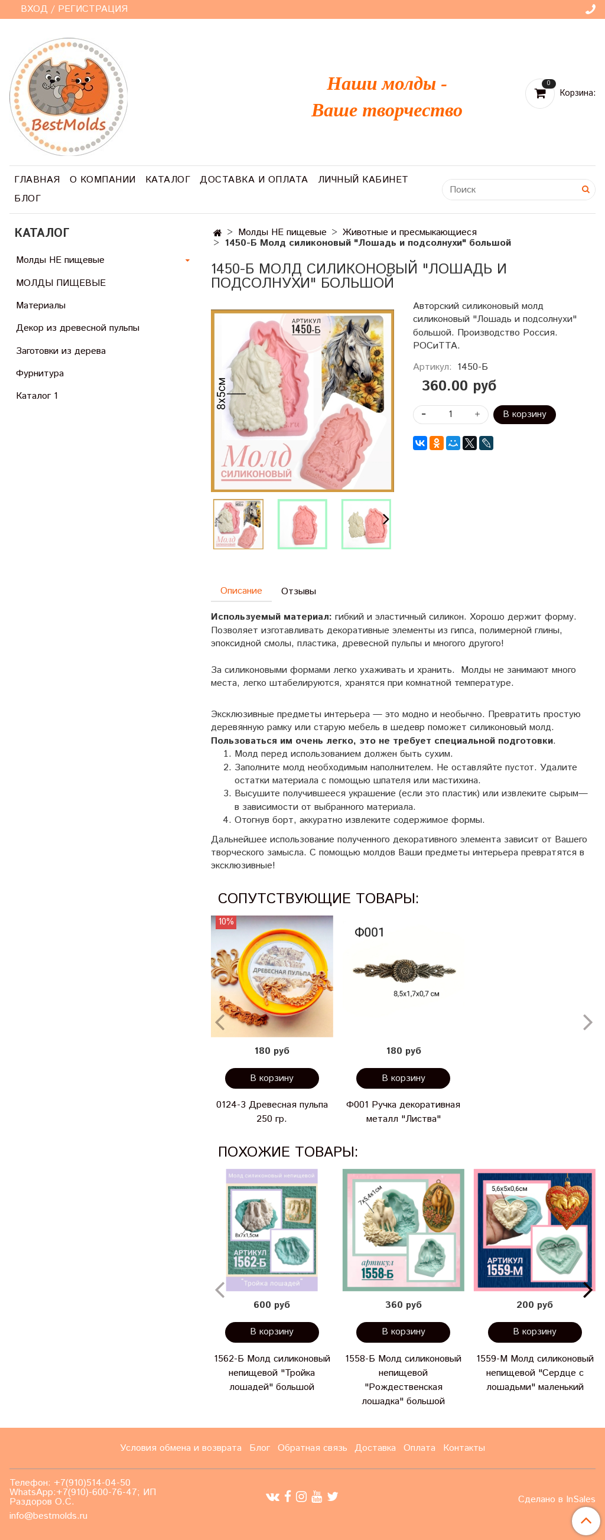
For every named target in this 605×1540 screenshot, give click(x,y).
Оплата (419, 1448)
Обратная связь (312, 1448)
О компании (103, 180)
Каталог (168, 180)
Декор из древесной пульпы (77, 328)
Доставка (375, 1448)
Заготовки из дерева (61, 351)
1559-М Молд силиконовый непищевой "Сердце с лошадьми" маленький (535, 1373)
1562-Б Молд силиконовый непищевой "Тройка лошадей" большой (272, 1373)
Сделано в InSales (557, 1500)
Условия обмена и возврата (181, 1448)
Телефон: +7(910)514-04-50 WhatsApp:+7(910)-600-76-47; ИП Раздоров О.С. (82, 1492)
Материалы (41, 305)
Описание (241, 591)
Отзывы (298, 591)
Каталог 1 (37, 396)
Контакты (464, 1448)
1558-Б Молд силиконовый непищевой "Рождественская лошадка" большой (403, 1380)
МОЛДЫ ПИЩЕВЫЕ (61, 283)
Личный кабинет (363, 180)
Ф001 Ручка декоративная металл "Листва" (403, 1112)
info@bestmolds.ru (48, 1516)
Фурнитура (40, 373)
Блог (27, 199)
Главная (37, 180)
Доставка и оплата (254, 180)
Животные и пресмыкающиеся (410, 232)
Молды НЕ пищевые (282, 232)
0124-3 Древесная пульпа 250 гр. (272, 1112)
